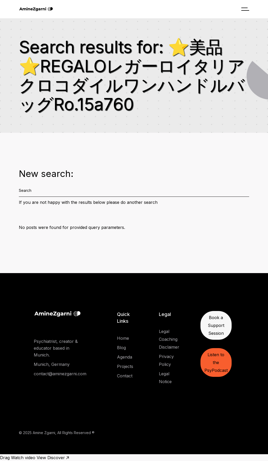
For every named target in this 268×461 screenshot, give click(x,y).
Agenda (124, 357)
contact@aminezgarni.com (60, 373)
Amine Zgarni (44, 432)
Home (123, 338)
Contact (124, 375)
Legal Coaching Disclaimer (169, 339)
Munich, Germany (52, 364)
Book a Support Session (216, 325)
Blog (121, 347)
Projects (125, 366)
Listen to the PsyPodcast (216, 362)
